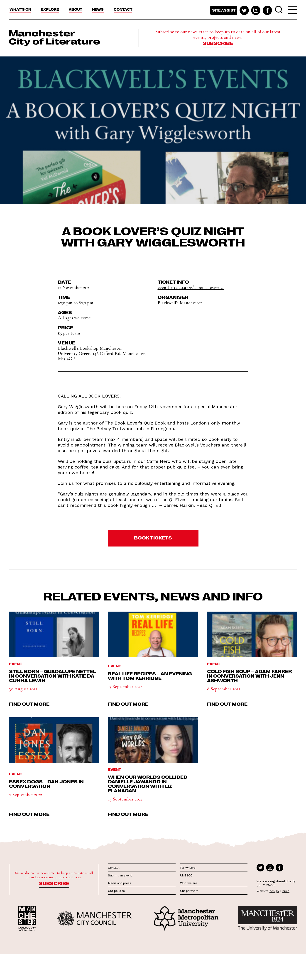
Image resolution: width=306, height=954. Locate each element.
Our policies (116, 891)
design (274, 891)
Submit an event (120, 875)
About (75, 9)
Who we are (188, 883)
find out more (29, 703)
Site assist (223, 10)
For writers (188, 867)
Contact (123, 9)
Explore (50, 9)
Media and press (119, 883)
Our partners (189, 891)
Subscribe (218, 43)
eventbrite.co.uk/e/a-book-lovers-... (191, 287)
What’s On (20, 9)
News (98, 9)
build (285, 891)
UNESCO (186, 875)
